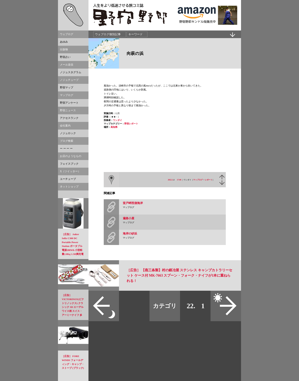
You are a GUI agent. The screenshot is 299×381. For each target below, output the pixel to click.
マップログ (198, 180)
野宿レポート (131, 123)
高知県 (114, 127)
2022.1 (170, 180)
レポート (208, 180)
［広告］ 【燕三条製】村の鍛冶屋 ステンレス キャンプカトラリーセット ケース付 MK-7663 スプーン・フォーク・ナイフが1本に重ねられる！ (179, 275)
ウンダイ (117, 120)
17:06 (179, 180)
